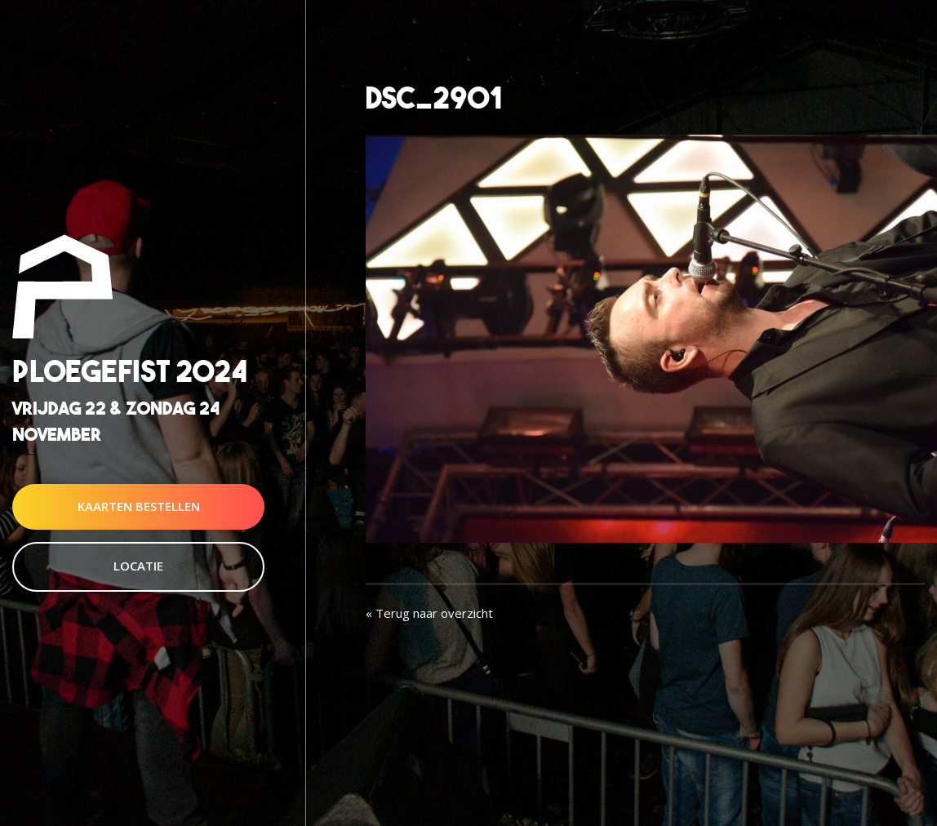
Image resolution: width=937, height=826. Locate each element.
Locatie (138, 565)
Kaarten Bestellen (139, 506)
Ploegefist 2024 (129, 371)
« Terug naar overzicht (429, 613)
